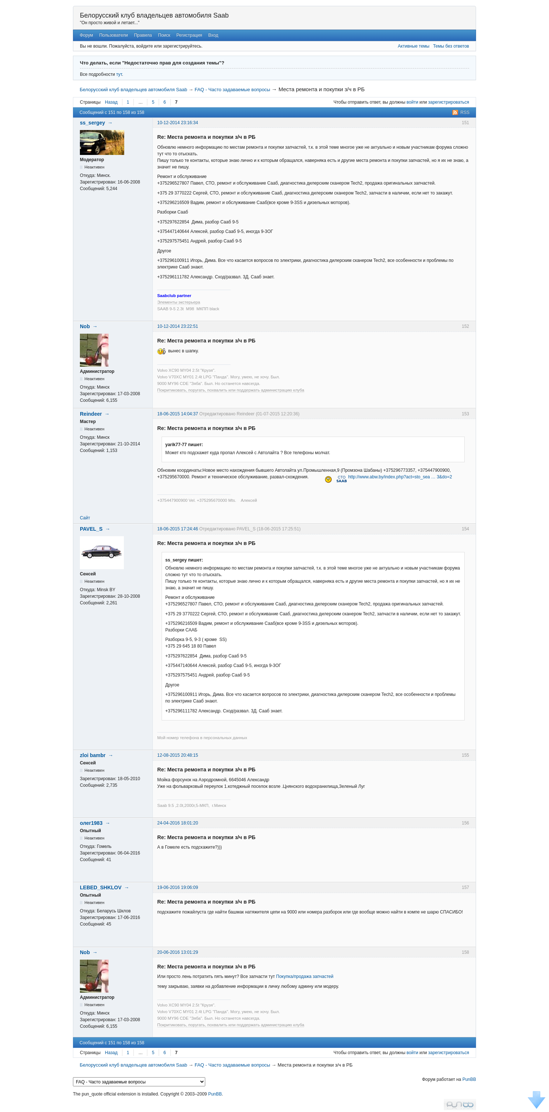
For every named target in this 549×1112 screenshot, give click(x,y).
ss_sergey (92, 123)
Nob (85, 326)
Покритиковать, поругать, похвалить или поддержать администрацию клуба (230, 390)
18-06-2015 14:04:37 (177, 413)
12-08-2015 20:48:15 (177, 755)
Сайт (85, 517)
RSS (464, 112)
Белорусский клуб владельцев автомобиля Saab (154, 15)
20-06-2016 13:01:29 (177, 952)
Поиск (164, 35)
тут (119, 74)
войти (412, 102)
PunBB (469, 1079)
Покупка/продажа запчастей (304, 976)
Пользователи (113, 35)
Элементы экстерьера (178, 302)
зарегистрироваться (448, 102)
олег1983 (91, 823)
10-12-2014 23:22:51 (177, 326)
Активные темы (414, 46)
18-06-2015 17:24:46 (177, 528)
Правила (143, 35)
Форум (86, 35)
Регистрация (189, 35)
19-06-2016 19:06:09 (177, 887)
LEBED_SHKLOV (101, 887)
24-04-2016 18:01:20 (177, 823)
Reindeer (91, 414)
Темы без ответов (451, 46)
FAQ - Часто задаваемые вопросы (232, 89)
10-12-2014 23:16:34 (177, 122)
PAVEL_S (91, 529)
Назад (111, 102)
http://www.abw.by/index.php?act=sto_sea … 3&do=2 (400, 476)
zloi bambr (93, 755)
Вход (213, 35)
